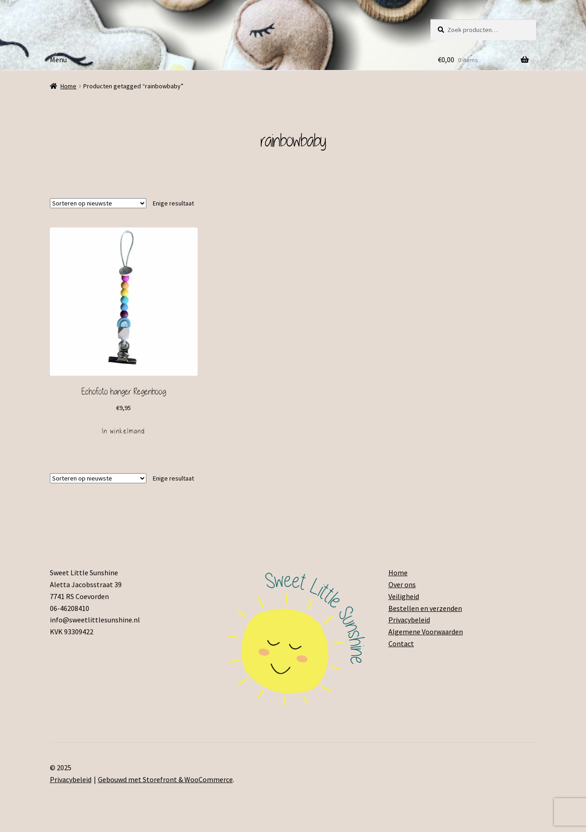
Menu (58, 59)
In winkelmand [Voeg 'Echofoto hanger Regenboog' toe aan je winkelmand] (123, 431)
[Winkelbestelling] (98, 203)
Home (68, 86)
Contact (401, 643)
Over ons (402, 584)
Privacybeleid (409, 619)
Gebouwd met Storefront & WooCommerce (165, 779)
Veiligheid (403, 596)
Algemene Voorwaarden (425, 631)
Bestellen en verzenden (425, 608)
